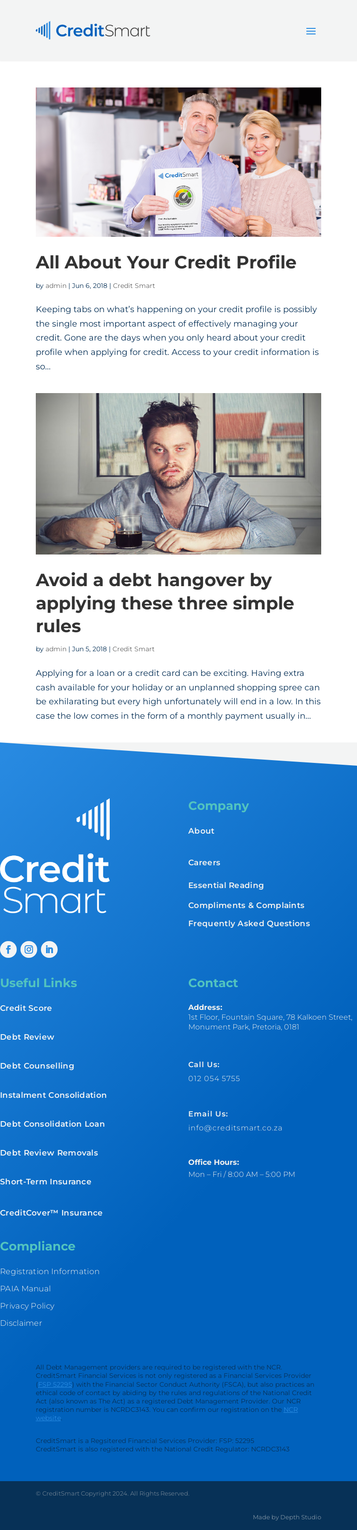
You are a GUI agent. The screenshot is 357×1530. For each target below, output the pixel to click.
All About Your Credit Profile (166, 262)
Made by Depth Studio (287, 1517)
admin (56, 285)
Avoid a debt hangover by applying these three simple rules (165, 603)
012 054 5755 (214, 1078)
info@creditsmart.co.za (235, 1127)
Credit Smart (134, 285)
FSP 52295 (55, 1384)
